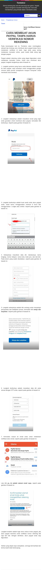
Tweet (3, 23)
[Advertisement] (21, 185)
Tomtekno (21, 3)
